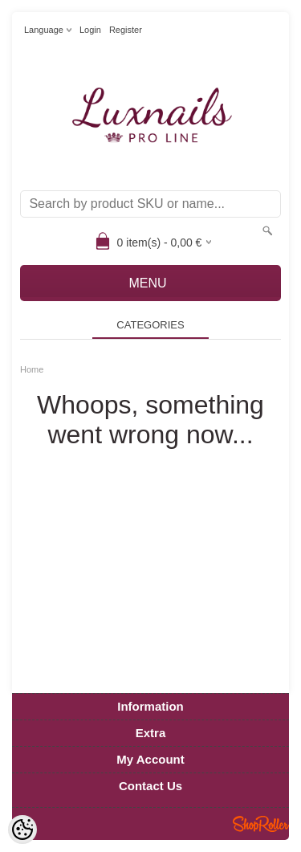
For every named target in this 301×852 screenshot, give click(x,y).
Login (90, 30)
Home (31, 369)
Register (125, 30)
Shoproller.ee (261, 824)
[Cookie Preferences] (22, 829)
